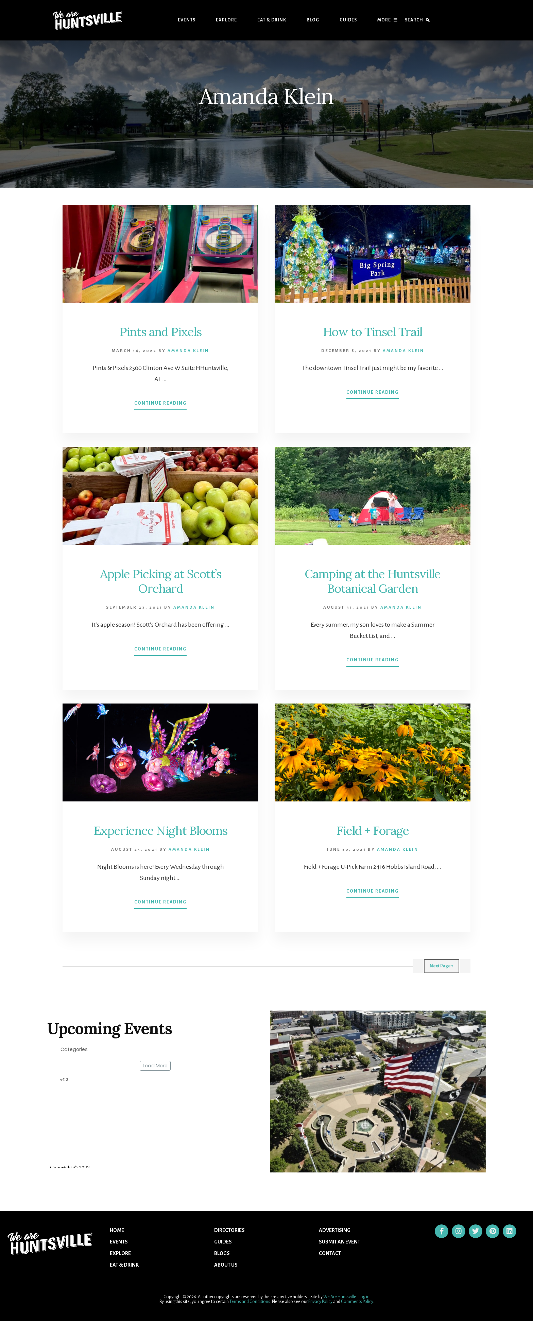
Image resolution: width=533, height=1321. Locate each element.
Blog (313, 20)
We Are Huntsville (339, 1296)
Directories (229, 1230)
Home (117, 1230)
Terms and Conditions (249, 1301)
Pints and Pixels (160, 331)
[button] (277, 1099)
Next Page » (441, 966)
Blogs (222, 1253)
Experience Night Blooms (160, 830)
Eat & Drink (271, 20)
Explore (226, 20)
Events (186, 20)
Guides (348, 20)
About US (226, 1265)
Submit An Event (339, 1241)
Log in (364, 1296)
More (384, 20)
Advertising (334, 1230)
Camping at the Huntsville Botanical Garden (372, 581)
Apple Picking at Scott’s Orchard (160, 581)
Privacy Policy (320, 1301)
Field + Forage (373, 830)
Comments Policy (357, 1301)
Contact (330, 1253)
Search (414, 20)
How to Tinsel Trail (373, 331)
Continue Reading (160, 400)
